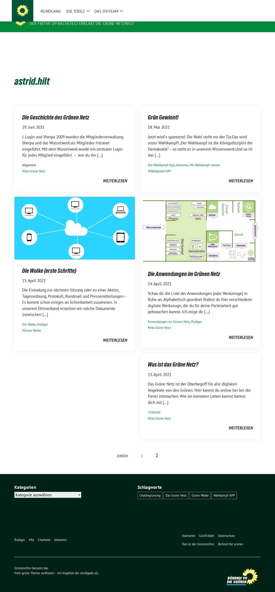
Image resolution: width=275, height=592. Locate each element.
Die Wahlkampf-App (161, 158)
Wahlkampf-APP (160, 164)
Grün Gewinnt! (163, 110)
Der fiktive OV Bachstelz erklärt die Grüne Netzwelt (82, 23)
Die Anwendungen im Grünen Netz (184, 267)
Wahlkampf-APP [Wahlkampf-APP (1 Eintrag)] (224, 489)
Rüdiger (42, 318)
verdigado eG (89, 566)
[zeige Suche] (253, 4)
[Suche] (247, 4)
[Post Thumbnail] (74, 221)
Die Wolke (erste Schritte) (49, 264)
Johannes (182, 158)
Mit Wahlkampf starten (204, 158)
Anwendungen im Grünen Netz (169, 315)
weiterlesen (115, 174)
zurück (122, 449)
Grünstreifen (46, 17)
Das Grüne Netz (34, 164)
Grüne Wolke (32, 324)
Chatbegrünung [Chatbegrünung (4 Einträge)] (149, 489)
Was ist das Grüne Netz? (173, 357)
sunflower (47, 566)
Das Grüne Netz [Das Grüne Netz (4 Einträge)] (176, 489)
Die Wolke (29, 318)
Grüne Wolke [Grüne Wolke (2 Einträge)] (200, 489)
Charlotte (154, 405)
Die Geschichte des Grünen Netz (55, 110)
